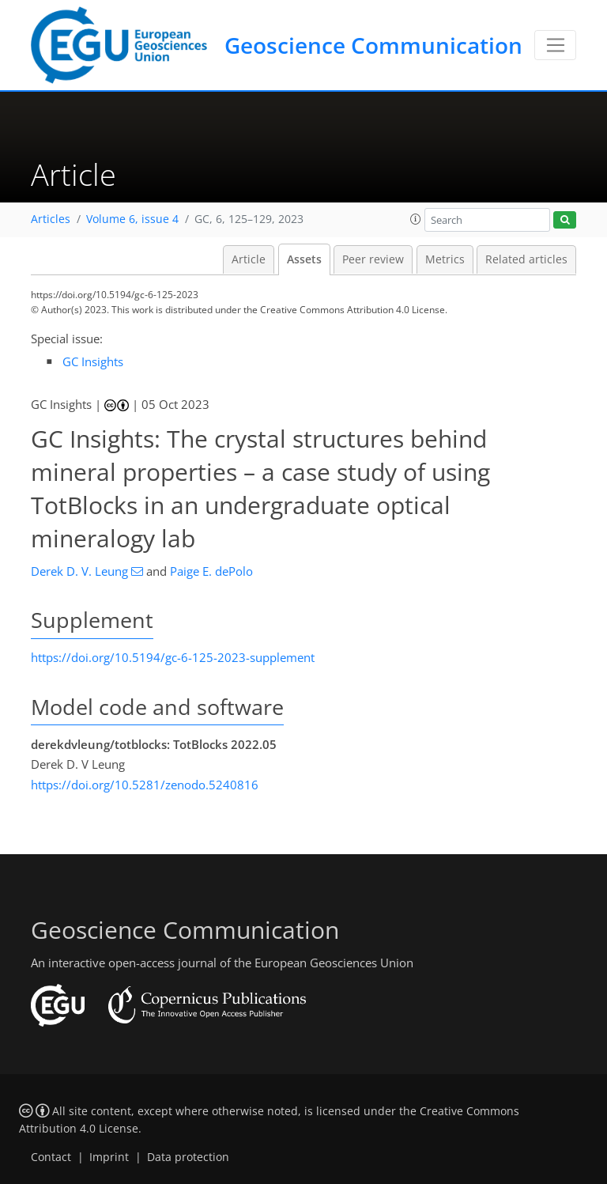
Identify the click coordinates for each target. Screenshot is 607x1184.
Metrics (445, 259)
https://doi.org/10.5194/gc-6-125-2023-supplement (173, 657)
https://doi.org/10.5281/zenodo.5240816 (144, 784)
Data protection (188, 1157)
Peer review (373, 259)
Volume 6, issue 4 (132, 219)
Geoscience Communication (373, 45)
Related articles (526, 259)
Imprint (109, 1157)
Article (249, 259)
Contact (51, 1157)
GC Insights (92, 361)
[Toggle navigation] (555, 45)
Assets (304, 259)
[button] (415, 219)
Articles (50, 219)
